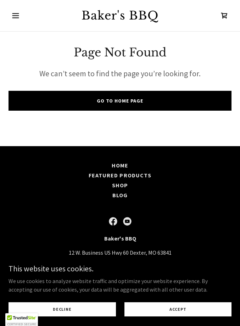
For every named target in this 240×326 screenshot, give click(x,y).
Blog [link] (120, 195)
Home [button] (120, 165)
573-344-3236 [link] (91, 266)
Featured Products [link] (120, 175)
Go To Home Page (120, 101)
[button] (25, 16)
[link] (120, 17)
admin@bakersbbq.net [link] (155, 266)
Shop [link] (120, 185)
